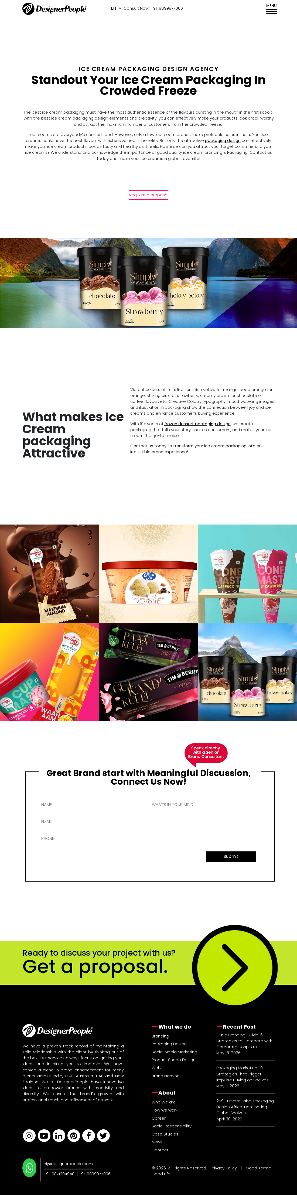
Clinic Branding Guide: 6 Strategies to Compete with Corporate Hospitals (244, 1041)
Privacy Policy (224, 1168)
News (157, 1142)
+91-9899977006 (95, 1174)
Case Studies (165, 1134)
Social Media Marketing (174, 1052)
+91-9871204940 (59, 1174)
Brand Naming (166, 1076)
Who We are (164, 1102)
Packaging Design (169, 1044)
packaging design (223, 140)
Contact (160, 1150)
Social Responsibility (172, 1126)
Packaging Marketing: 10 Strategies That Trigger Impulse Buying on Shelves (242, 1073)
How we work (164, 1110)
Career (159, 1118)
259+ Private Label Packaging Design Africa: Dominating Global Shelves (245, 1107)
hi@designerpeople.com (68, 1163)
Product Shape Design (174, 1060)
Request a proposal (148, 195)
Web (156, 1068)
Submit (231, 856)
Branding (160, 1036)
